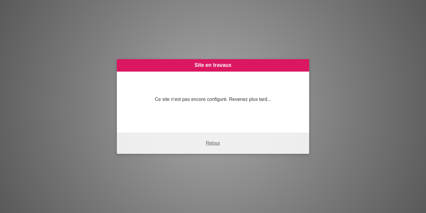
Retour (213, 143)
